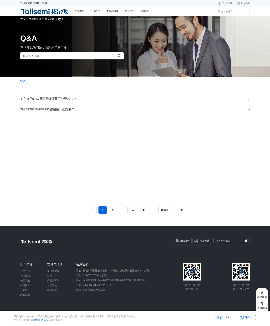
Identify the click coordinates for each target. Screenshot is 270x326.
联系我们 (145, 11)
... (123, 210)
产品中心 (79, 11)
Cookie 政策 (39, 320)
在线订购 (183, 240)
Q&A (60, 19)
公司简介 (25, 285)
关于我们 (129, 11)
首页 (22, 19)
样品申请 (201, 241)
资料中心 (52, 275)
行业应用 (95, 11)
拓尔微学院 (53, 270)
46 (144, 210)
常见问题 (49, 19)
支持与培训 (112, 11)
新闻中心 (25, 290)
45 (133, 210)
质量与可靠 (53, 280)
